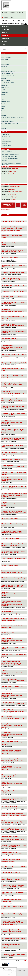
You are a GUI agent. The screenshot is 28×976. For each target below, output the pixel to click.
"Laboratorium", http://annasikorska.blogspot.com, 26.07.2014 (11, 734)
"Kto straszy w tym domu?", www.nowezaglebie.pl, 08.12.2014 (11, 339)
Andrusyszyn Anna (6, 136)
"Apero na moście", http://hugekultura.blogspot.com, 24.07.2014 (11, 767)
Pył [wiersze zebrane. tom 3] (15, 191)
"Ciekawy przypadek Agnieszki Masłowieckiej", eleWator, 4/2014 (11, 279)
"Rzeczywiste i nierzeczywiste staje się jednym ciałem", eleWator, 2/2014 (13, 885)
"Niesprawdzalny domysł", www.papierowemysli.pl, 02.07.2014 (12, 853)
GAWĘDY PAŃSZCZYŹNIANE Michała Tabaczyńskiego (11, 164)
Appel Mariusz (5, 139)
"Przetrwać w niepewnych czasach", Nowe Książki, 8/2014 (12, 626)
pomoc (17, 15)
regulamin (12, 15)
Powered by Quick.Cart (14, 973)
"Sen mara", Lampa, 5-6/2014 (10, 538)
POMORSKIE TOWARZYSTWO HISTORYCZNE (13, 126)
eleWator (3, 128)
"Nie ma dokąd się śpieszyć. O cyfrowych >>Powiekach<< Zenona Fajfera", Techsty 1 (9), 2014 (12, 922)
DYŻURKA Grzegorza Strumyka (9, 160)
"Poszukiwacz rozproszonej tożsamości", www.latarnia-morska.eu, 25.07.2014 (13, 743)
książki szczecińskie (6, 110)
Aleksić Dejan (5, 134)
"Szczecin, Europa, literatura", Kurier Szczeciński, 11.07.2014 (12, 798)
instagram (13, 12)
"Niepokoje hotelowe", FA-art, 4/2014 (12, 221)
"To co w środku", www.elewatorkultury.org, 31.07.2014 (12, 717)
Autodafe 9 (11, 173)
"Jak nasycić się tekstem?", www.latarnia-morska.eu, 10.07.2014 (12, 807)
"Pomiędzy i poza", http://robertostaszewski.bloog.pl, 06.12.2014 (11, 347)
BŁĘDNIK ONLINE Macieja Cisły (10, 158)
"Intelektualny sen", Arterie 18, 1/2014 (12, 459)
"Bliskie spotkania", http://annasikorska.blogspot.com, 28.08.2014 (11, 640)
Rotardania (11, 189)
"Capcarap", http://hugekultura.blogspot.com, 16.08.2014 (11, 672)
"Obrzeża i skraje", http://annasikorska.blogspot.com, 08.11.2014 (11, 422)
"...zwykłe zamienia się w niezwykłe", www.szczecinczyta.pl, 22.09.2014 (12, 585)
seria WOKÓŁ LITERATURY (8, 71)
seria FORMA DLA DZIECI (7, 82)
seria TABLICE (4, 62)
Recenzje (3, 209)
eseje (2, 99)
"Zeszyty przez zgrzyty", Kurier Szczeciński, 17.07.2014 (10, 775)
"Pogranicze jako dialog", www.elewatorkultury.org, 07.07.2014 (12, 828)
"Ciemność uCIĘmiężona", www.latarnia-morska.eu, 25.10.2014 (13, 487)
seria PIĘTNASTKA (6, 57)
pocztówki (3, 115)
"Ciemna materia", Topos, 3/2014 (11, 872)
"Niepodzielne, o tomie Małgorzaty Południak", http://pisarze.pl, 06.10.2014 (13, 511)
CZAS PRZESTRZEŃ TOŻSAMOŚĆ (10, 123)
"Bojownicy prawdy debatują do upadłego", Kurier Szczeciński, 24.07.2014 (11, 751)
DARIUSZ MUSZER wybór (7, 76)
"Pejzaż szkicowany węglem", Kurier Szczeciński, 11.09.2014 (12, 619)
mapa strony (5, 15)
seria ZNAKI (4, 66)
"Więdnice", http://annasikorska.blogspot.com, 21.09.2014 (11, 594)
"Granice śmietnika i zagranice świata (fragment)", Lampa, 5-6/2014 (12, 551)
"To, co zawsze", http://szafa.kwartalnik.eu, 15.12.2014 (12, 310)
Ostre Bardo (15, 168)
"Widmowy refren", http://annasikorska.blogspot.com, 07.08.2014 (11, 695)
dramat (3, 96)
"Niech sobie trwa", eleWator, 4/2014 (12, 291)
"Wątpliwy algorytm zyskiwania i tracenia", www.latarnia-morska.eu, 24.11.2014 (12, 384)
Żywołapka (14, 196)
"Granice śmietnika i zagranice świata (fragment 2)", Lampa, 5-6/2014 (12, 544)
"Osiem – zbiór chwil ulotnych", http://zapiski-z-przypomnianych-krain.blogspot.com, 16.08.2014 (11, 663)
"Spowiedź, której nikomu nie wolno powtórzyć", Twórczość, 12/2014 (12, 250)
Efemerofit (13, 199)
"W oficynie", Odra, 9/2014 (9, 518)
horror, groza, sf (5, 87)
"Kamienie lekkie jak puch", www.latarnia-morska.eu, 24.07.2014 (12, 759)
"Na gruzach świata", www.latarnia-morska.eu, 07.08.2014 (12, 687)
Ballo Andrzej (5, 143)
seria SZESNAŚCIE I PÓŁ (7, 69)
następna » (24, 960)
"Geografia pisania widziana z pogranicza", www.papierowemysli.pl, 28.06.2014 (12, 945)
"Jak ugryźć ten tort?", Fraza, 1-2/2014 (13, 938)
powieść (3, 89)
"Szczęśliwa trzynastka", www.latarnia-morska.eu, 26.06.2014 (13, 955)
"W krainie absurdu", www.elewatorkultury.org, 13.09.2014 (12, 612)
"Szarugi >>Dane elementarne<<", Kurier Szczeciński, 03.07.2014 (13, 846)
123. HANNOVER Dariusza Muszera (11, 151)
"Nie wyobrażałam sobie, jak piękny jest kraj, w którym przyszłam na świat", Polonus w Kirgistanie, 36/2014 (13, 228)
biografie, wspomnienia (6, 103)
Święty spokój (12, 171)
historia (3, 106)
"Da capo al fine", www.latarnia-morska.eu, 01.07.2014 (11, 860)
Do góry (26, 970)
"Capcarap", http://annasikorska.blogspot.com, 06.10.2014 (11, 504)
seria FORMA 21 (5, 59)
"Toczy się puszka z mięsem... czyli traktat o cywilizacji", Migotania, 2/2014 (13, 878)
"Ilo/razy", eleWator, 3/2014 (9, 565)
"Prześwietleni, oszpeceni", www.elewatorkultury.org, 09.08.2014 (12, 680)
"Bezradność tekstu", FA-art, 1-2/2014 (12, 296)
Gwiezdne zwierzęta (16, 186)
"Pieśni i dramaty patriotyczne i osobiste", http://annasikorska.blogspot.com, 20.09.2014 (11, 603)
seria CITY (3, 78)
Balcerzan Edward (6, 141)
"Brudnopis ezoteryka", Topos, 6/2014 (13, 272)
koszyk (5, 17)
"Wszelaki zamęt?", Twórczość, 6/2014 (13, 867)
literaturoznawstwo (5, 101)
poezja (3, 94)
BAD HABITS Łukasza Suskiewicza (10, 154)
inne (2, 113)
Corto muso (13, 194)
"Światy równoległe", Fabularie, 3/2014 (13, 558)
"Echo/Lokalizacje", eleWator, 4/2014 (12, 285)
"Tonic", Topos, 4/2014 (8, 633)
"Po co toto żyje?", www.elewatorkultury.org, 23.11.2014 (12, 392)
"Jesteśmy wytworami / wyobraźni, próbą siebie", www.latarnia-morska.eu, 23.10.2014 (14, 495)
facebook (6, 12)
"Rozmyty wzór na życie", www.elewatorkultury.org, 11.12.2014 (12, 324)
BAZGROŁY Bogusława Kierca (9, 156)
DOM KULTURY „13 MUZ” (7, 121)
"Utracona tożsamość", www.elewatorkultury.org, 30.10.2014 (12, 466)
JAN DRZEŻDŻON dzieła (7, 73)
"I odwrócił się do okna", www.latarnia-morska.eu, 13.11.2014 (13, 414)
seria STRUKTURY (6, 64)
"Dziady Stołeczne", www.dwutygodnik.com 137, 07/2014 (12, 710)
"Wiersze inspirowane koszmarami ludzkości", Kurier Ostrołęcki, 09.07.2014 (13, 814)
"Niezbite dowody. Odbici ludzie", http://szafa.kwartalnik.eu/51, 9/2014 (12, 531)
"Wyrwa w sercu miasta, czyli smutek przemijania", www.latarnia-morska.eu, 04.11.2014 (13, 430)
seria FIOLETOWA (5, 80)
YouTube (21, 12)
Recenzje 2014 (9, 209)
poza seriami (4, 85)
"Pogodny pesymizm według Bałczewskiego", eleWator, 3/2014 (11, 571)
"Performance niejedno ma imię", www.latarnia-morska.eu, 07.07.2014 (12, 821)
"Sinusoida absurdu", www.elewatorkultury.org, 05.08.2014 (12, 703)
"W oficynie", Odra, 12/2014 (9, 257)
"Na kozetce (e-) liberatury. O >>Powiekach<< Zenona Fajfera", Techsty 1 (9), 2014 (11, 931)
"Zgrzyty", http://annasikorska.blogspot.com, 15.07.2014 (11, 783)
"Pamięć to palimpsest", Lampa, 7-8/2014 (14, 363)
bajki (2, 108)
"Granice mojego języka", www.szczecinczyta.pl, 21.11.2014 (11, 399)
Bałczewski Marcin (6, 145)
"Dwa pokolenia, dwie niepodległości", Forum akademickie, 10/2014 (13, 438)
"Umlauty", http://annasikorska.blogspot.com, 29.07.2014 (11, 725)
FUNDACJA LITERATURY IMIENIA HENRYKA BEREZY (12, 118)
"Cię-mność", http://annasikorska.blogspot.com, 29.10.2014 (11, 479)
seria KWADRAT (5, 55)
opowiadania (4, 92)
